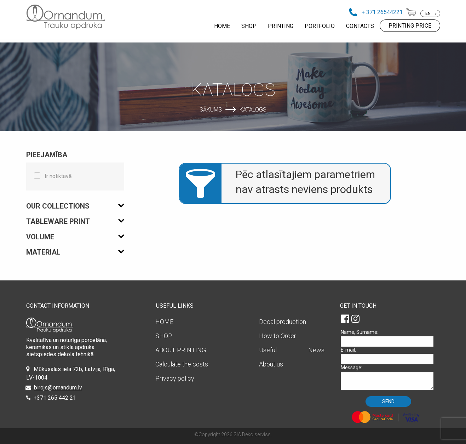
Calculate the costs (181, 364)
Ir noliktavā (58, 176)
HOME (222, 26)
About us (271, 364)
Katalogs (253, 109)
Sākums (211, 109)
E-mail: (389, 355)
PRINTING (280, 26)
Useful (268, 350)
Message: (389, 377)
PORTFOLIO (320, 26)
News (316, 350)
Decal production (282, 321)
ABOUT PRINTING (180, 350)
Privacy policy (174, 378)
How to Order (277, 336)
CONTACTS (360, 26)
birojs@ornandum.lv (58, 387)
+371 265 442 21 (55, 397)
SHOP (249, 26)
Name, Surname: (389, 338)
